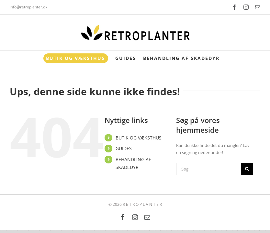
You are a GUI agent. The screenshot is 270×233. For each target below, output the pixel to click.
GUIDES (124, 148)
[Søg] (247, 169)
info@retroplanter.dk (28, 7)
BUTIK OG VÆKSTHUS (139, 138)
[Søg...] (208, 169)
